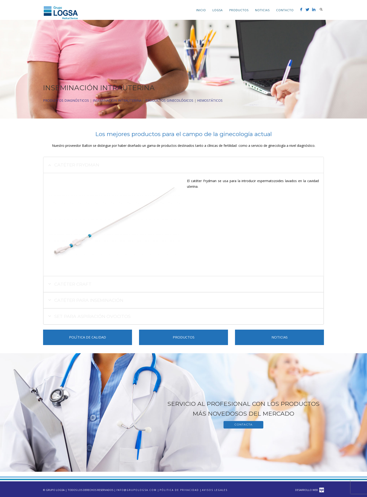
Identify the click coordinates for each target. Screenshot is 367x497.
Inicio (201, 10)
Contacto (285, 10)
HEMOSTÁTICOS (210, 100)
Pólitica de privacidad (179, 490)
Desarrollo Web (309, 490)
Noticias (262, 10)
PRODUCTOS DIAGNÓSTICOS (66, 100)
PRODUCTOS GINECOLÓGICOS (169, 100)
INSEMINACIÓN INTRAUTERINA (117, 100)
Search (321, 9)
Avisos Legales (215, 490)
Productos (239, 10)
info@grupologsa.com (136, 490)
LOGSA (218, 10)
